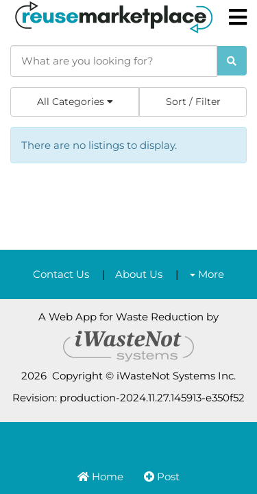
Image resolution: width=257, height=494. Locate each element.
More (207, 274)
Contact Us (61, 274)
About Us (138, 274)
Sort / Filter (193, 101)
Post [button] (162, 476)
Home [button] (100, 476)
